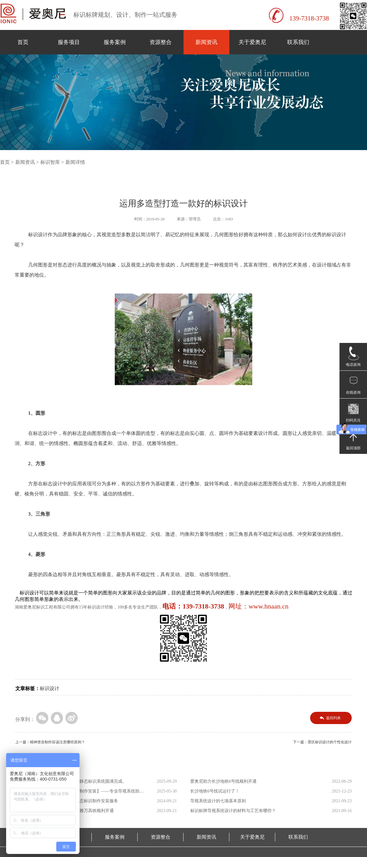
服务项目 (69, 42)
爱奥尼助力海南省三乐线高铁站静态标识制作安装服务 (66, 801)
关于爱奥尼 (252, 42)
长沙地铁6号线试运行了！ (214, 791)
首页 (22, 42)
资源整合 (161, 42)
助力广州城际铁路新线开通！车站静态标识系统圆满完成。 (71, 781)
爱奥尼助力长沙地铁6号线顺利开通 (223, 781)
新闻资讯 (206, 42)
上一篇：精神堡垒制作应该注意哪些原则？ (50, 742)
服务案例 (115, 42)
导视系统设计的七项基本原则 (218, 801)
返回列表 (333, 718)
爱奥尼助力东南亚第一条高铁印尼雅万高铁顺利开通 (64, 810)
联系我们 (298, 42)
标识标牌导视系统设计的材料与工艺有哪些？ (233, 810)
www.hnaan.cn (269, 606)
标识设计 (49, 688)
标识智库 (50, 162)
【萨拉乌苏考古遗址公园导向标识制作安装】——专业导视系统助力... (77, 792)
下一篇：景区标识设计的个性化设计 (322, 742)
